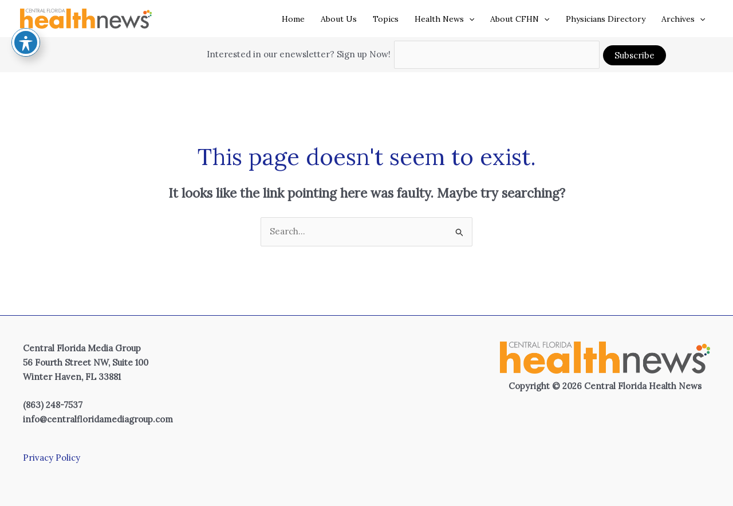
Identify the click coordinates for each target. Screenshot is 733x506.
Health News (444, 19)
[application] (469, 19)
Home (293, 19)
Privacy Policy (51, 457)
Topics (386, 19)
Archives (683, 19)
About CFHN (519, 19)
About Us (339, 19)
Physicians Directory (605, 19)
